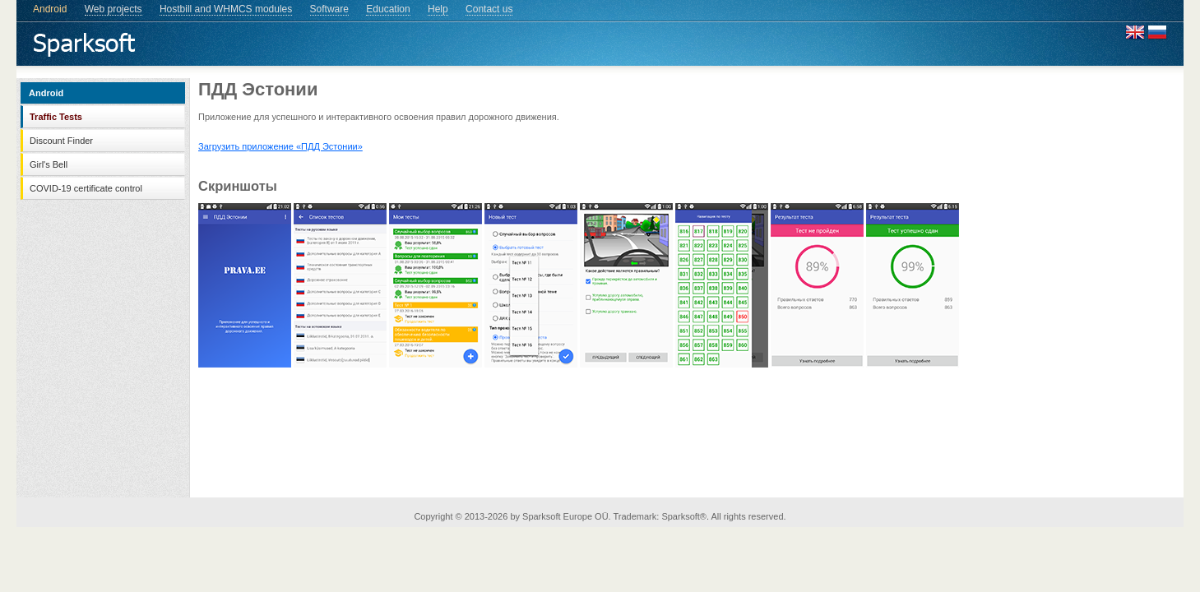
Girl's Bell (48, 164)
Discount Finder (61, 141)
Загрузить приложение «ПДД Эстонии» (280, 146)
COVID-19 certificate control (86, 188)
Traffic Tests (56, 117)
